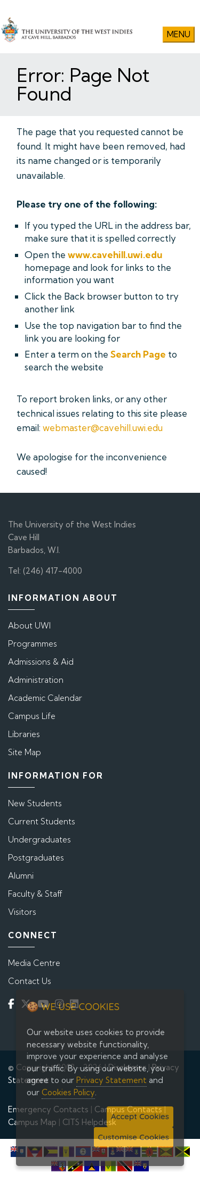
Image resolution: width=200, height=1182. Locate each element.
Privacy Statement (111, 1080)
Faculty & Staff (35, 894)
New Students (35, 803)
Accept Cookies (140, 1116)
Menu (178, 34)
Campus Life (31, 716)
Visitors (22, 912)
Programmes (32, 644)
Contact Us (29, 981)
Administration (35, 680)
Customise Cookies (133, 1137)
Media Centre (34, 963)
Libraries (24, 734)
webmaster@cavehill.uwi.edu (103, 427)
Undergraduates (39, 839)
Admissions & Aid (41, 662)
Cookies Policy (68, 1092)
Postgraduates (36, 858)
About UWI (29, 626)
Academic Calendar (45, 698)
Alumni (21, 876)
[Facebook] (13, 1003)
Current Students (41, 821)
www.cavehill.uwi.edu (115, 254)
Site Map (24, 752)
